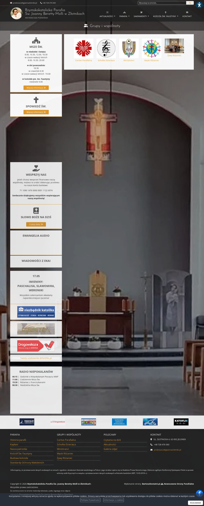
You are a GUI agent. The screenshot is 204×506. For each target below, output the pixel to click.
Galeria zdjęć (110, 449)
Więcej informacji (36, 87)
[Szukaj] (190, 3)
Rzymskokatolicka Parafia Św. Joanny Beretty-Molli (40, 13)
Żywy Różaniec (64, 458)
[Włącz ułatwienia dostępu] (199, 4)
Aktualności (107, 14)
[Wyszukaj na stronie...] (162, 3)
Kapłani (14, 444)
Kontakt (187, 14)
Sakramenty (140, 14)
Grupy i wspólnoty (105, 26)
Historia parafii (18, 439)
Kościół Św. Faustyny (165, 14)
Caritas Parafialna (66, 439)
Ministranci (63, 449)
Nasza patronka (18, 449)
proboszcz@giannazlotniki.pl (24, 3)
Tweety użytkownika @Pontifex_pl (36, 364)
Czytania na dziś (112, 439)
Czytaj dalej (36, 245)
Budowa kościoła (19, 458)
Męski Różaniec (65, 453)
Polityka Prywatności (90, 500)
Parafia (123, 14)
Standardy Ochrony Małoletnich (27, 462)
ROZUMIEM (195, 502)
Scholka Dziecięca (66, 444)
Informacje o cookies (113, 500)
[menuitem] (107, 14)
